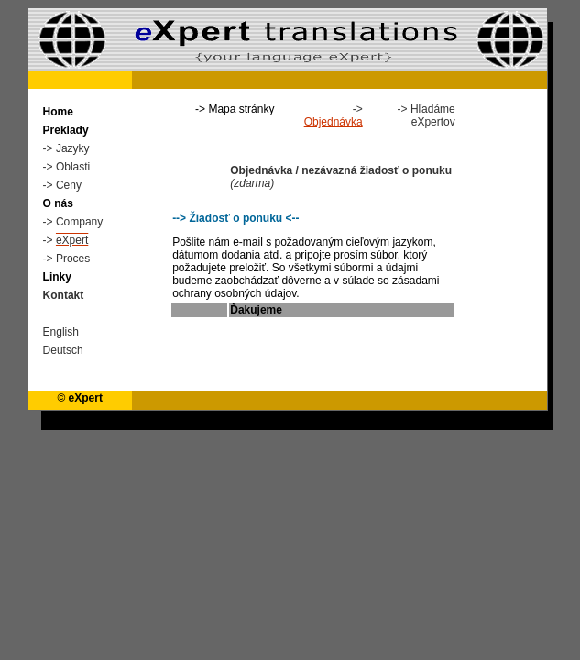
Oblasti (73, 166)
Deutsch (63, 350)
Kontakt (63, 295)
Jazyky (73, 148)
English (61, 331)
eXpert (72, 240)
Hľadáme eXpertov (432, 115)
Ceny (69, 185)
